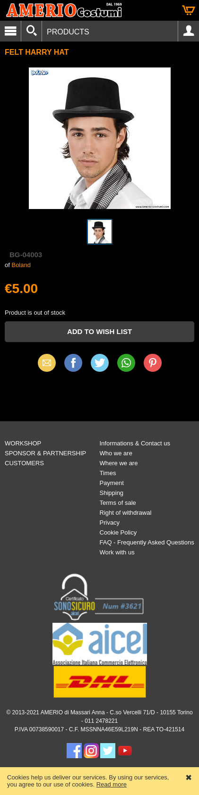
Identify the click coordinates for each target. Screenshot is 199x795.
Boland (20, 264)
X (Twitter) (99, 366)
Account (188, 31)
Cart (188, 10)
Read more (111, 784)
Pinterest (152, 362)
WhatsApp (126, 362)
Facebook (73, 362)
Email (46, 362)
